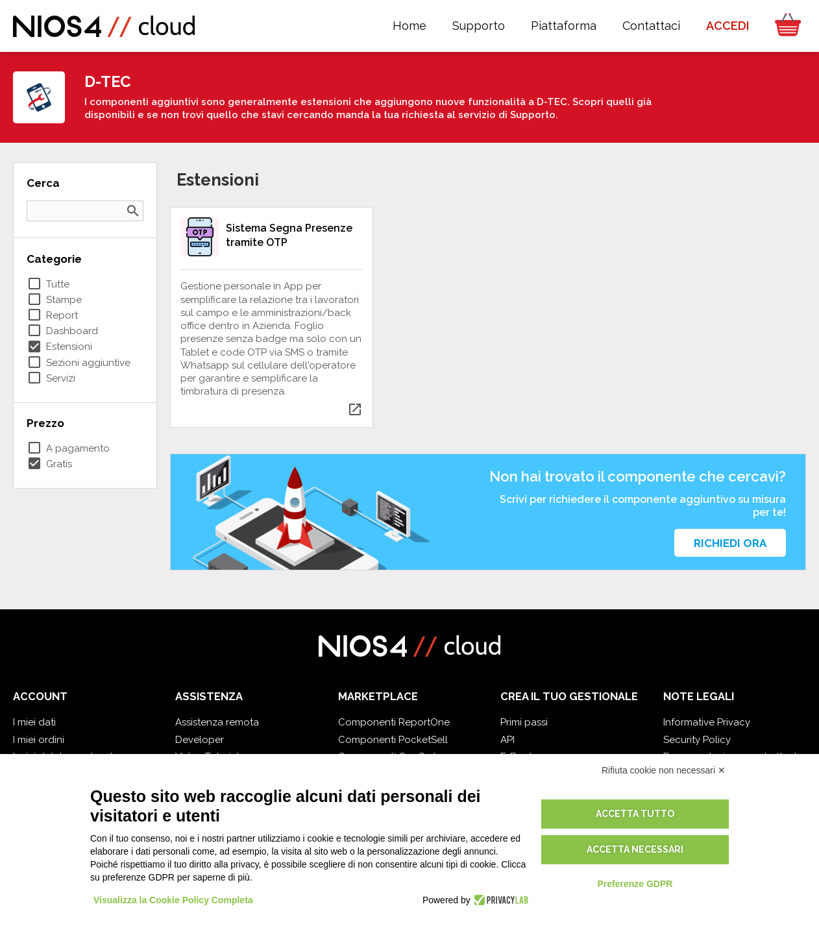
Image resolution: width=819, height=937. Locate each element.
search (133, 211)
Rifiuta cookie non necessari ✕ (664, 770)
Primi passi (524, 722)
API (507, 740)
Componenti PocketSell (393, 740)
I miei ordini (38, 740)
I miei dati (34, 722)
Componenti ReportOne (394, 722)
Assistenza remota (217, 722)
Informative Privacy (706, 722)
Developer (199, 740)
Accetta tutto (635, 814)
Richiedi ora (730, 543)
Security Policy (697, 740)
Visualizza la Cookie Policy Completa (173, 900)
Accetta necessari (635, 849)
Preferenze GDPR (634, 884)
